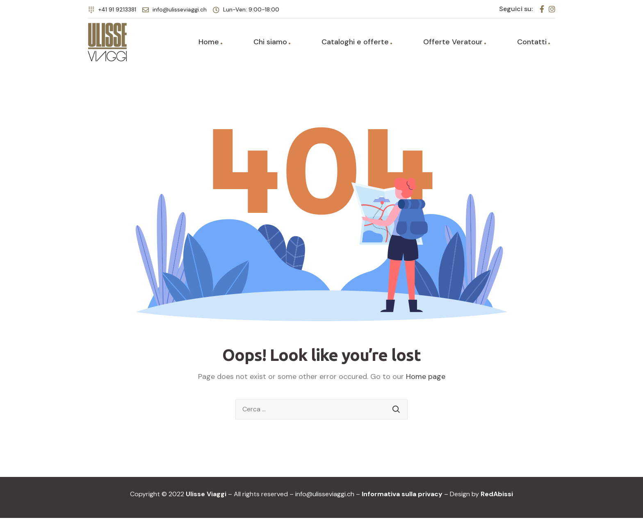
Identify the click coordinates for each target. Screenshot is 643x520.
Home (208, 43)
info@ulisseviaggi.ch (324, 496)
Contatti (532, 43)
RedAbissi (497, 496)
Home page (425, 378)
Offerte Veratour (453, 43)
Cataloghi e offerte (355, 43)
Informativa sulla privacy (402, 496)
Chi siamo (270, 43)
